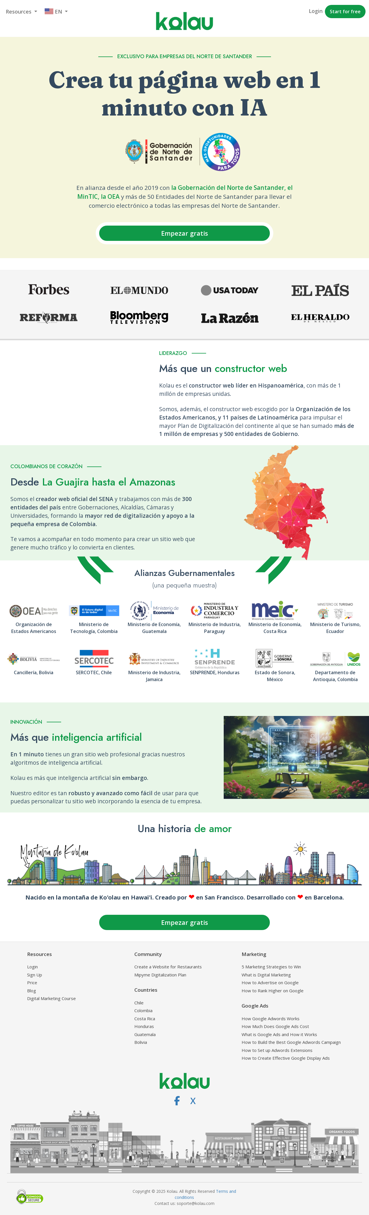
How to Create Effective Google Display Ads (286, 1058)
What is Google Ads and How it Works (279, 1034)
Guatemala (145, 1034)
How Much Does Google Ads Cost (275, 1026)
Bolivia (140, 1042)
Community (148, 954)
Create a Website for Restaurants (168, 967)
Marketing (254, 954)
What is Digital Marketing (266, 975)
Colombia (143, 1010)
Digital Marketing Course (51, 998)
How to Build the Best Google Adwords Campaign (291, 1042)
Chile (139, 1003)
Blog (31, 990)
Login (32, 967)
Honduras (144, 1026)
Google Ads (255, 1005)
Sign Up (34, 975)
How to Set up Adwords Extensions (277, 1050)
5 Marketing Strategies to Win (271, 967)
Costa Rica (144, 1018)
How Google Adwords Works (271, 1018)
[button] (21, 11)
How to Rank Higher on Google (273, 990)
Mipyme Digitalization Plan (160, 975)
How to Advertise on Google (270, 982)
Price (32, 982)
